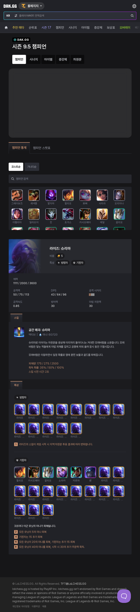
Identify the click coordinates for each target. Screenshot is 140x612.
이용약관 (36, 606)
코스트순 (15, 166)
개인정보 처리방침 (20, 606)
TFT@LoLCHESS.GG (73, 583)
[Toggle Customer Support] (124, 596)
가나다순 (31, 166)
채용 (44, 606)
